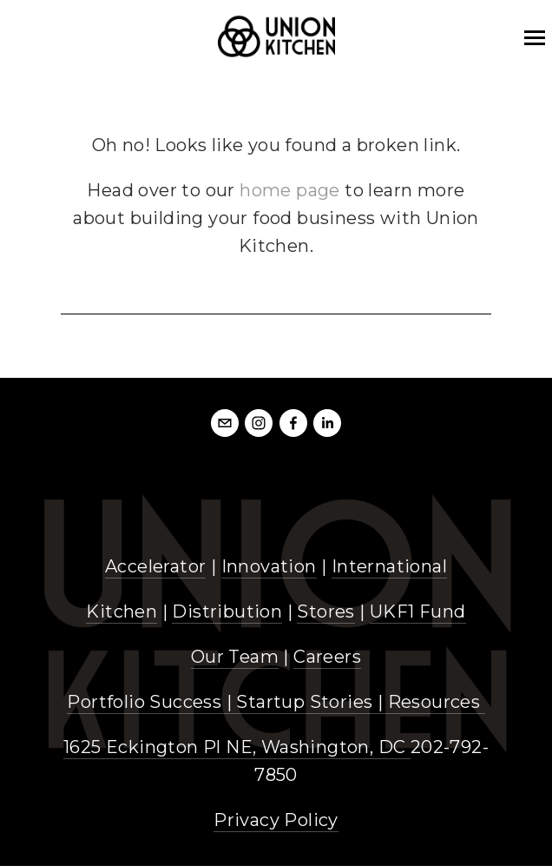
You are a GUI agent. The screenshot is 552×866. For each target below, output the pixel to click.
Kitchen (121, 611)
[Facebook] (293, 423)
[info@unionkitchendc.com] (225, 423)
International (389, 566)
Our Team (235, 656)
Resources (434, 701)
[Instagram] (259, 423)
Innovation (269, 566)
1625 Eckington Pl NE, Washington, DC (237, 747)
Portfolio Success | (151, 701)
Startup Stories (304, 701)
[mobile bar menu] (534, 38)
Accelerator (155, 566)
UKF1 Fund (418, 611)
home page (290, 190)
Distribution (227, 611)
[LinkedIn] (327, 423)
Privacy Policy (276, 820)
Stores (325, 611)
